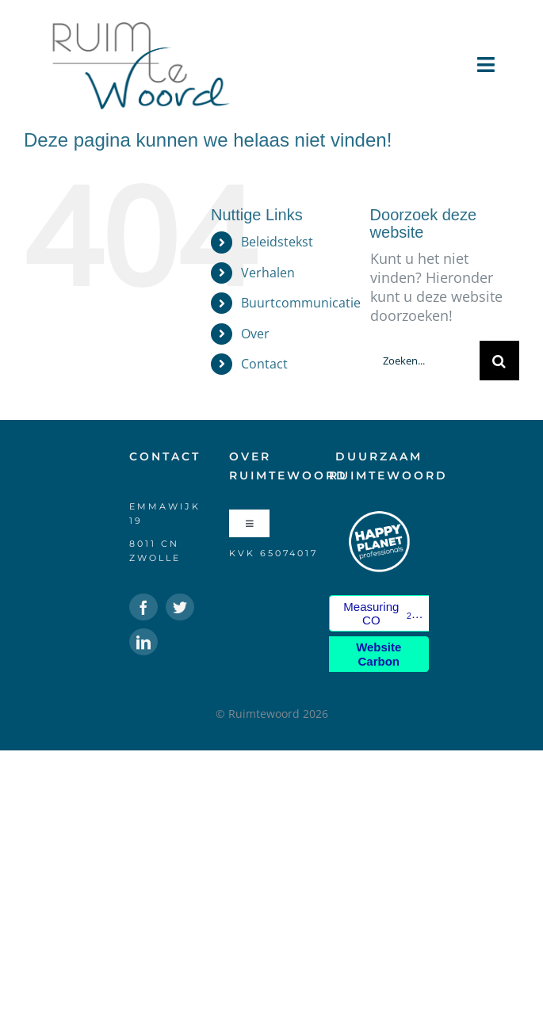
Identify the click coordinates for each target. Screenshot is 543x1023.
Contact (264, 363)
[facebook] (143, 607)
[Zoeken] (499, 360)
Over (255, 333)
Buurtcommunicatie (301, 302)
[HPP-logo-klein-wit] (379, 516)
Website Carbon (378, 653)
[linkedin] (143, 641)
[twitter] (180, 607)
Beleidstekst (277, 241)
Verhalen (268, 272)
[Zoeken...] (425, 360)
